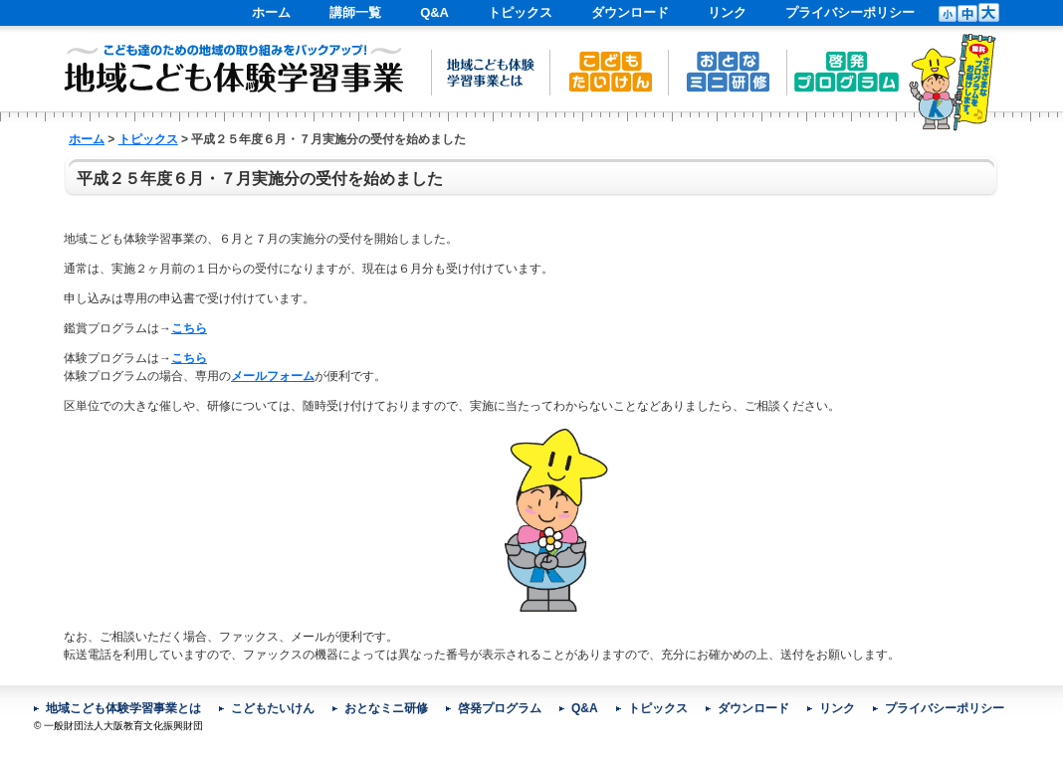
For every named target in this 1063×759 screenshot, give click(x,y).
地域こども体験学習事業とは (123, 708)
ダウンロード (630, 12)
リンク (727, 12)
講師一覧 (355, 12)
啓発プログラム (499, 708)
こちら (189, 328)
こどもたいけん (273, 708)
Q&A (434, 12)
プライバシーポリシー (850, 12)
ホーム (271, 12)
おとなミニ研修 (386, 708)
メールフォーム (273, 376)
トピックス (520, 12)
